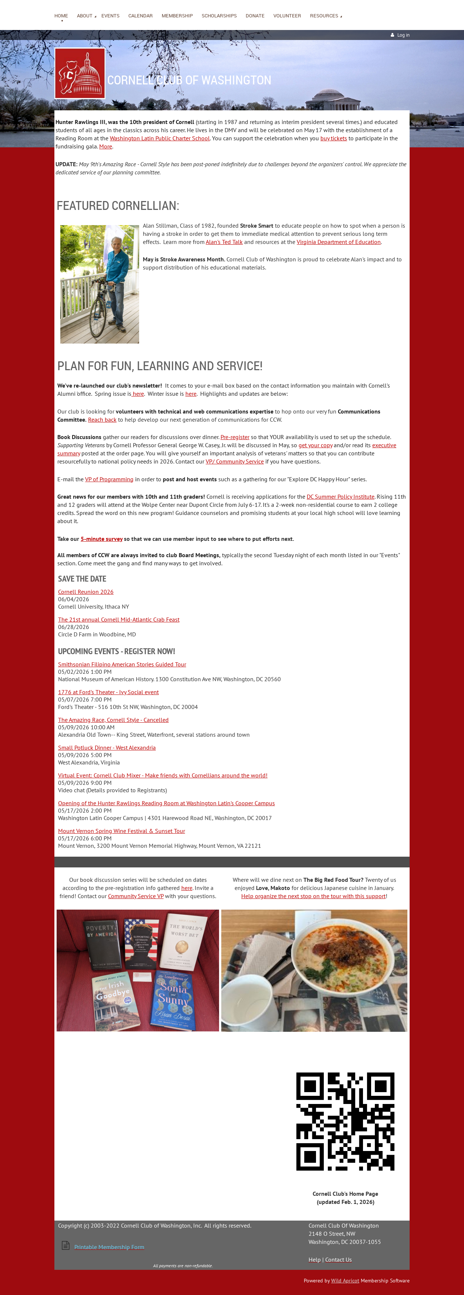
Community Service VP (136, 896)
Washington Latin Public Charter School (160, 138)
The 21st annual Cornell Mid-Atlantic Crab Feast (118, 619)
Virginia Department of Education (339, 241)
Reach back (102, 419)
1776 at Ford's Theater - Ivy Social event (108, 692)
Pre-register (235, 437)
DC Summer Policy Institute (340, 496)
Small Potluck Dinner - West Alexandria (107, 747)
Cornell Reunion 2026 (86, 591)
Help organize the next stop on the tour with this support (313, 896)
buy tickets (333, 138)
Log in (403, 35)
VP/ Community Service (235, 461)
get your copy (315, 445)
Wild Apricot (345, 1280)
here (137, 393)
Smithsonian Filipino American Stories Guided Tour (122, 664)
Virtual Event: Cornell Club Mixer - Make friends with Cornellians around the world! (163, 775)
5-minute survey (101, 538)
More (105, 146)
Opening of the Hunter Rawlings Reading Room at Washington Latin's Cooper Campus (166, 803)
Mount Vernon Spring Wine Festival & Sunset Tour (121, 830)
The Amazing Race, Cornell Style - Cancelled (113, 719)
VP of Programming (109, 479)
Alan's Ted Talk (224, 241)
